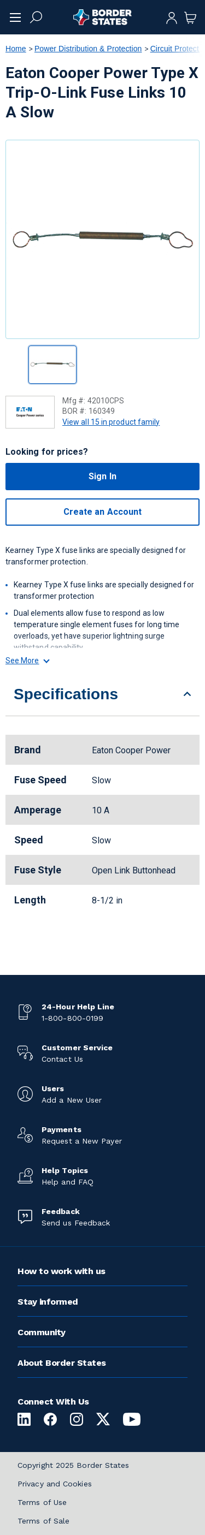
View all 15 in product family (111, 422)
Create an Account (102, 512)
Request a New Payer (82, 1141)
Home (15, 48)
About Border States (61, 1363)
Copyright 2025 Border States (73, 1465)
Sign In (102, 476)
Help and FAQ (67, 1181)
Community (41, 1332)
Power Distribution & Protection (88, 48)
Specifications (66, 694)
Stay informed (47, 1301)
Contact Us (62, 1059)
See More (27, 660)
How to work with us (61, 1271)
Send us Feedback (76, 1222)
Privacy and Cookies (54, 1483)
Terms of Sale (43, 1520)
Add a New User (72, 1100)
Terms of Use (42, 1502)
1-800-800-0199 (72, 1018)
